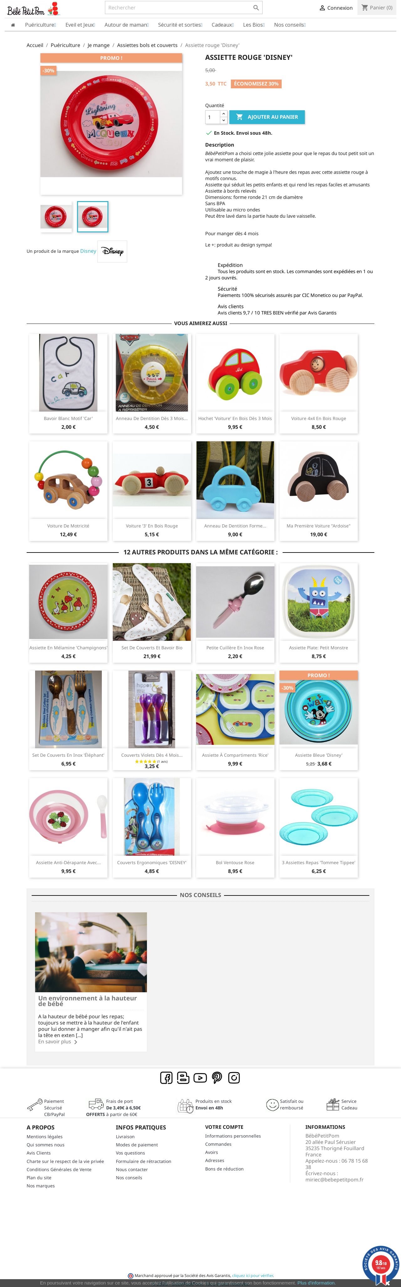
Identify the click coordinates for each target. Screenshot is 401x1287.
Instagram (234, 1073)
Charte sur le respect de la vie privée (65, 1156)
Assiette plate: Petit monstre (318, 648)
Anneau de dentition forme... (235, 526)
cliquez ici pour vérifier (252, 1270)
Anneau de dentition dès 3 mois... (152, 418)
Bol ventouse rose (235, 862)
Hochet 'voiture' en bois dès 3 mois (235, 418)
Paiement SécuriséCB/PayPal (54, 1102)
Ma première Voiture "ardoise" (319, 526)
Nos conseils (129, 1172)
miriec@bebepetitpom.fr (334, 1174)
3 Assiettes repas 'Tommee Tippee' (318, 862)
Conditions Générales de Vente (59, 1164)
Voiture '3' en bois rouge (152, 526)
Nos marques (41, 1181)
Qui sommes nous (46, 1140)
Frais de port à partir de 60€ (113, 1102)
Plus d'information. (316, 1282)
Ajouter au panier (267, 117)
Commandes (218, 1139)
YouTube (200, 1073)
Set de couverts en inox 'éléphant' (68, 755)
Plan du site (39, 1172)
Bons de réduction (224, 1163)
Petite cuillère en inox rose (235, 648)
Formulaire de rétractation (143, 1156)
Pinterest (217, 1073)
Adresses (214, 1155)
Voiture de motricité (68, 526)
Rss (183, 1073)
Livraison (125, 1131)
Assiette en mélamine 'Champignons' (68, 648)
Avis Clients (39, 1148)
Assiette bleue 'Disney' (318, 755)
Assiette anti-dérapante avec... (68, 862)
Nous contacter (132, 1164)
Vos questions (130, 1148)
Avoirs (211, 1147)
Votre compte (224, 1121)
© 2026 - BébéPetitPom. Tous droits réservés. (201, 1279)
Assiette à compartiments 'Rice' (235, 755)
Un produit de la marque (53, 251)
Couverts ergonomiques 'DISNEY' (151, 862)
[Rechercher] (184, 7)
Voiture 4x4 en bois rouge (318, 418)
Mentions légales (45, 1131)
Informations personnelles (233, 1131)
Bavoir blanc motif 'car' (68, 418)
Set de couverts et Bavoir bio (152, 648)
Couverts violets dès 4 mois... (152, 755)
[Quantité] (212, 117)
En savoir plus (54, 1036)
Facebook (166, 1073)
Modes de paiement (137, 1140)
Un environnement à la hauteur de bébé (74, 996)
